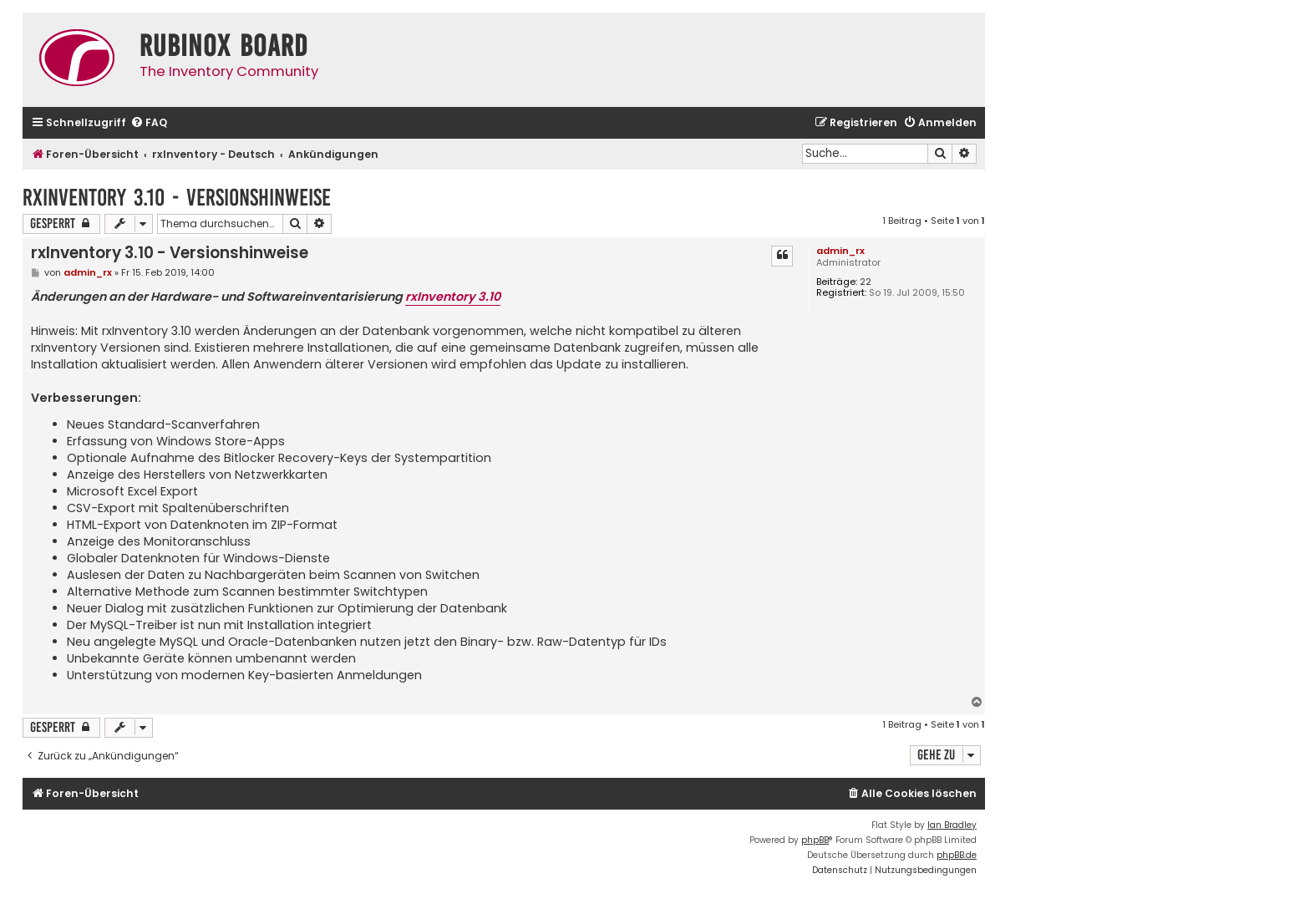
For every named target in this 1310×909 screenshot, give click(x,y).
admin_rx (840, 250)
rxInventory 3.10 (452, 296)
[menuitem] (148, 123)
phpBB (815, 840)
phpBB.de (957, 855)
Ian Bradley (952, 825)
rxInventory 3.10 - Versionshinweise (177, 198)
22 (865, 282)
